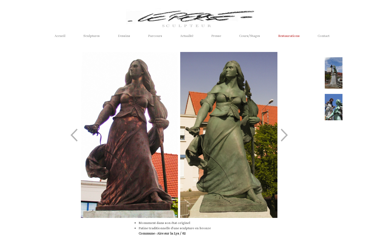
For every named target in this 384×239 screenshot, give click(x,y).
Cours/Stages (249, 36)
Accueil (59, 36)
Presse (216, 36)
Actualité (186, 36)
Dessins (124, 36)
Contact (324, 36)
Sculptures (91, 36)
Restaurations (289, 36)
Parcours (155, 36)
